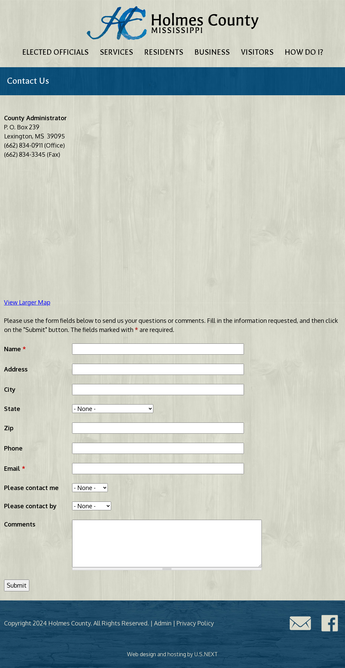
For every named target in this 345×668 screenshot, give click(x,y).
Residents (163, 52)
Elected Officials (55, 52)
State (12, 408)
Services (116, 52)
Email (14, 468)
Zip (8, 428)
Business (212, 52)
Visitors (257, 52)
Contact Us (300, 623)
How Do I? (304, 52)
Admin (162, 623)
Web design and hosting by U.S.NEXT (172, 654)
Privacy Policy (195, 623)
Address (16, 369)
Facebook (330, 623)
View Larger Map (27, 302)
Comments (19, 524)
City (9, 389)
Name (15, 349)
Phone (13, 448)
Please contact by (30, 506)
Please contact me (31, 487)
